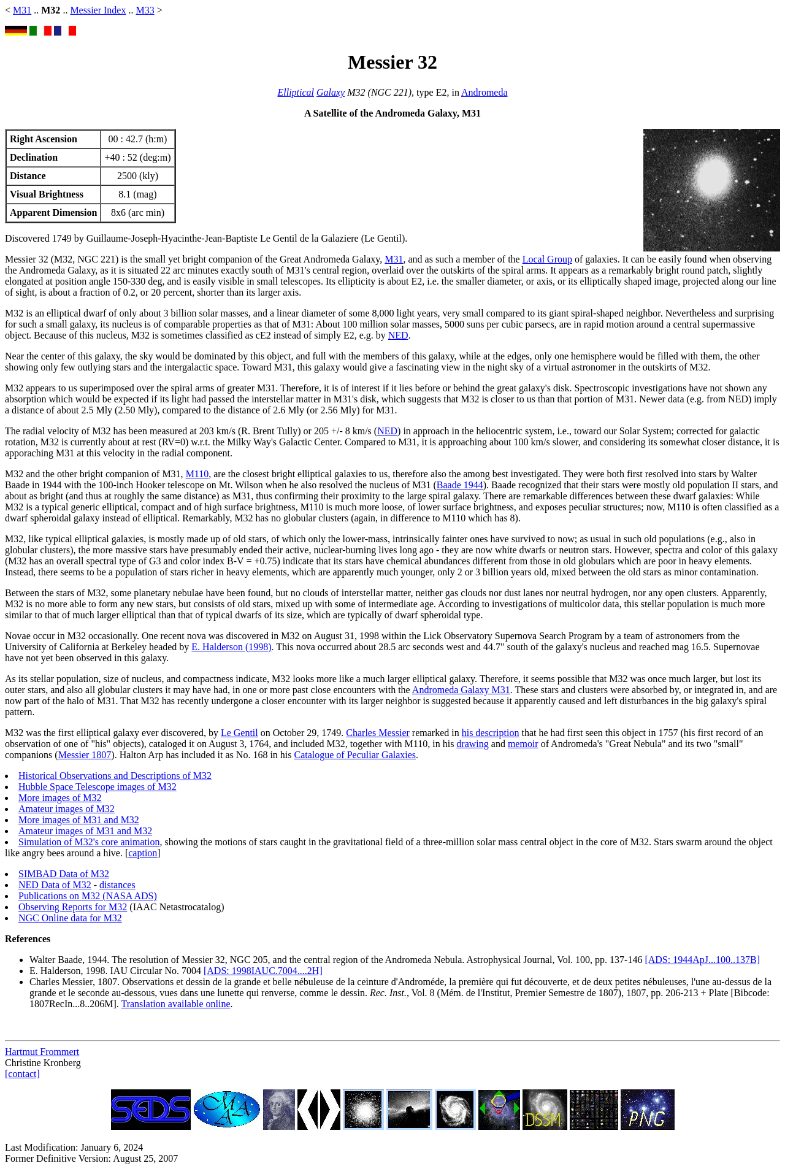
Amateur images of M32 (66, 809)
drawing (472, 744)
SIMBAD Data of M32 (63, 874)
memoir (523, 744)
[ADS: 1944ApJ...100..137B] (702, 959)
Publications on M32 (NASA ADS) (87, 896)
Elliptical (295, 92)
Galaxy (330, 92)
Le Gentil (239, 732)
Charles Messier (378, 732)
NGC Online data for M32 (70, 918)
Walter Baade (55, 959)
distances (117, 885)
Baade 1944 (460, 485)
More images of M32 (60, 797)
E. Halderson (55, 970)
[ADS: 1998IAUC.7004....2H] (263, 970)
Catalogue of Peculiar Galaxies (355, 755)
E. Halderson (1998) (231, 647)
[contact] (22, 1073)
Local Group (547, 259)
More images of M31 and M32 (78, 820)
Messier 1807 (85, 755)
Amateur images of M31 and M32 (85, 831)
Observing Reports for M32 (72, 907)
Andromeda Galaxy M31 (461, 690)
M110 (197, 474)
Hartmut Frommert (42, 1051)
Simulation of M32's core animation (88, 842)
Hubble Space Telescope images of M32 (97, 786)
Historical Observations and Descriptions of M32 (115, 775)
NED (398, 335)
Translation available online (175, 1004)
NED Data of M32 (54, 885)
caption (142, 853)
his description (490, 732)
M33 (145, 10)
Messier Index (98, 10)
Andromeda (484, 92)
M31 (22, 10)
